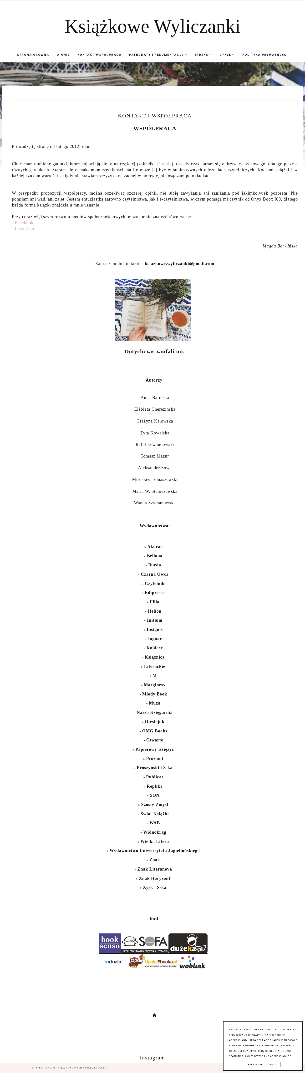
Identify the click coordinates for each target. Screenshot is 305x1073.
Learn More (255, 1064)
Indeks (203, 54)
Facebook (24, 222)
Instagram (24, 228)
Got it (273, 1064)
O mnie (63, 54)
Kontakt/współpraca (99, 54)
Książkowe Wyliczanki (152, 26)
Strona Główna (33, 54)
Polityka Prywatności (265, 54)
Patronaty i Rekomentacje (158, 54)
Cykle (227, 54)
